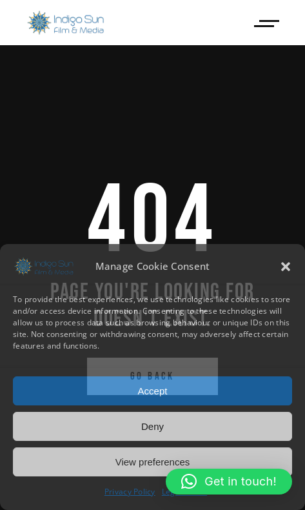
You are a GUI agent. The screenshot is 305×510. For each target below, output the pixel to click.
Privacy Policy (129, 491)
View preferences (152, 461)
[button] (285, 266)
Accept (153, 390)
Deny (152, 426)
